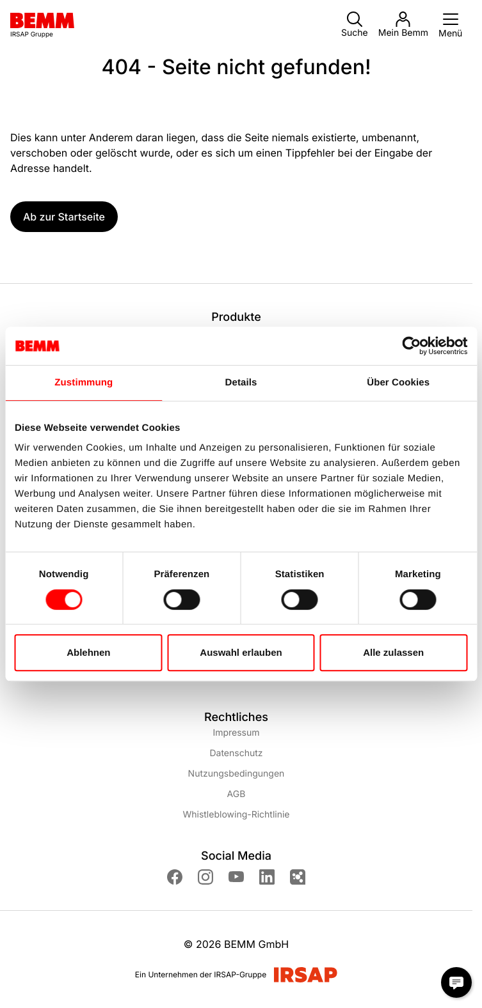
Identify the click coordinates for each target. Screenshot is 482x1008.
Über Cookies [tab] (398, 382)
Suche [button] (354, 25)
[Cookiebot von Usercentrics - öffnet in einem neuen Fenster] (411, 345)
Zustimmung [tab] (83, 382)
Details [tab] (241, 382)
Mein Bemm (403, 25)
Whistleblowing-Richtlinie (235, 814)
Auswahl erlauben (241, 652)
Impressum (236, 732)
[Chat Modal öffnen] (456, 982)
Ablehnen (88, 652)
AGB (236, 794)
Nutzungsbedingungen (236, 773)
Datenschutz (235, 753)
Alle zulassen (393, 652)
